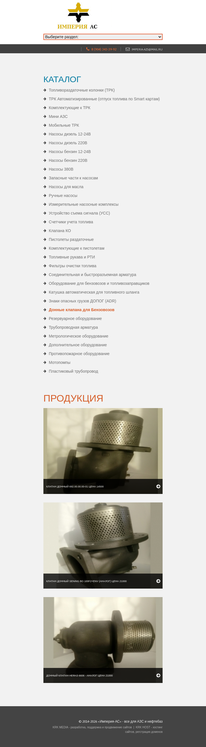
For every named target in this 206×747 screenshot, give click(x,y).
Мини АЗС (58, 116)
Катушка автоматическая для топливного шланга (94, 292)
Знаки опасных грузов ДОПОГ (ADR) (82, 301)
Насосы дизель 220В (68, 143)
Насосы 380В (61, 169)
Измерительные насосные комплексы (84, 204)
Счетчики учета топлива (71, 222)
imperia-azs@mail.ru (147, 49)
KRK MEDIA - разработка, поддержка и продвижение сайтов (92, 727)
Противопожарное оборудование (79, 353)
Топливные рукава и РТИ (72, 257)
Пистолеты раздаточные (71, 239)
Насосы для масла (66, 186)
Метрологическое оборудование (78, 336)
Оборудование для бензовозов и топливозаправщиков (99, 283)
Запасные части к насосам (73, 178)
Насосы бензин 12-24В (70, 151)
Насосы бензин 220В (68, 160)
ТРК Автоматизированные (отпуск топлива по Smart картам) (104, 99)
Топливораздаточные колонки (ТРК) (82, 90)
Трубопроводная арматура (73, 327)
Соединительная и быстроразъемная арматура (92, 274)
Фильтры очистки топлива (72, 266)
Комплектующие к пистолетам (76, 248)
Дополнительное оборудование (78, 345)
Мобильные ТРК (64, 125)
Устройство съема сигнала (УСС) (79, 213)
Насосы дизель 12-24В (70, 134)
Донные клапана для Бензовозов (81, 309)
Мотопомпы (59, 362)
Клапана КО (60, 230)
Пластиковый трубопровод (73, 371)
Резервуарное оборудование (75, 318)
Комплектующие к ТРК (70, 107)
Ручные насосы (63, 195)
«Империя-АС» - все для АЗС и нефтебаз (130, 721)
